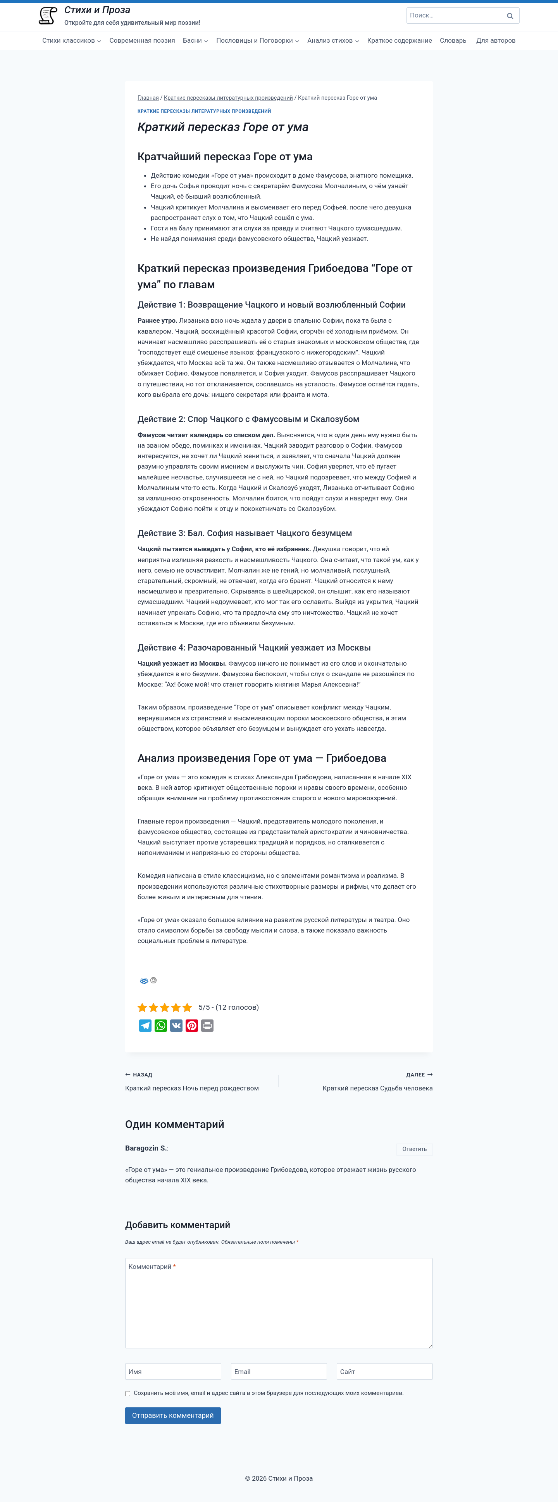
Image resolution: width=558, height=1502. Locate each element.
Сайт (347, 1372)
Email (242, 1372)
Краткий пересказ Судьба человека (359, 1080)
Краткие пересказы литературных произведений (204, 111)
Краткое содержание (399, 40)
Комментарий (152, 1266)
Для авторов (496, 40)
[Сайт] (385, 1371)
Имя (135, 1372)
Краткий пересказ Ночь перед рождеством (198, 1080)
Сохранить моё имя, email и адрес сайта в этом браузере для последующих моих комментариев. (269, 1393)
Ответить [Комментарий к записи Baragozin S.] (415, 1149)
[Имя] (173, 1371)
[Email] (279, 1371)
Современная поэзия (142, 40)
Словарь (453, 40)
